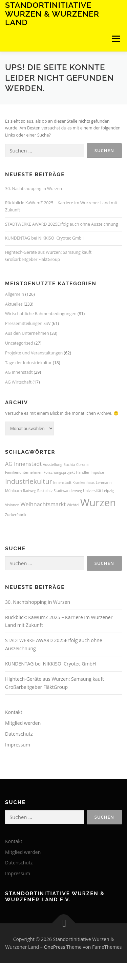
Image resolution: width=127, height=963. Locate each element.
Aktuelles (14, 304)
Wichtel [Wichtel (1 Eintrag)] (73, 505)
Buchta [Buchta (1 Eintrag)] (69, 464)
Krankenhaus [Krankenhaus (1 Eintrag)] (83, 482)
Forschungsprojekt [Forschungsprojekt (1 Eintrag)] (59, 472)
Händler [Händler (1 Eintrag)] (82, 472)
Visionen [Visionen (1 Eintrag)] (12, 505)
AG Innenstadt (19, 372)
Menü (115, 39)
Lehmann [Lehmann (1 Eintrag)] (104, 482)
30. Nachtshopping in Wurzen (33, 188)
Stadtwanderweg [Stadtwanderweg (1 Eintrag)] (68, 490)
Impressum (17, 744)
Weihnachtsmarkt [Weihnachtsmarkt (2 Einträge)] (43, 504)
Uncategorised (19, 343)
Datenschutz (19, 734)
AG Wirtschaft (18, 382)
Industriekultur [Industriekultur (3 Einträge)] (28, 481)
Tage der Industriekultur (28, 363)
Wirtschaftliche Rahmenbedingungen (41, 313)
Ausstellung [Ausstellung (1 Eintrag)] (52, 464)
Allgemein (14, 294)
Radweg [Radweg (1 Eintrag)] (29, 490)
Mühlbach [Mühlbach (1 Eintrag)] (13, 490)
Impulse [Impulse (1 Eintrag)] (97, 472)
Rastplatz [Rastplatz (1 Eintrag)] (44, 490)
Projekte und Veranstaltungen (34, 353)
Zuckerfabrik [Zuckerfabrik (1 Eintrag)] (15, 514)
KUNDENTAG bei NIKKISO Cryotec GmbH (45, 238)
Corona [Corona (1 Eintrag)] (82, 464)
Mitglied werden (23, 723)
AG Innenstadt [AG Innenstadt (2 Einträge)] (23, 464)
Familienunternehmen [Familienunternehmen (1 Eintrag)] (24, 472)
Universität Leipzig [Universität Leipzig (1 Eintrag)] (98, 490)
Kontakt (13, 712)
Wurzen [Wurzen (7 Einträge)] (98, 502)
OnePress (54, 947)
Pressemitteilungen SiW (27, 323)
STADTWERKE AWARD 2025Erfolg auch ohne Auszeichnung (61, 224)
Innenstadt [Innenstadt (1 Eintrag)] (62, 482)
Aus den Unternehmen (27, 333)
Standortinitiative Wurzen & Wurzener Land (52, 13)
